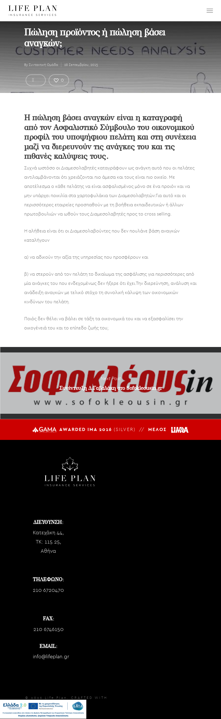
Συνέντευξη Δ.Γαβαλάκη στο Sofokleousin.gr (110, 383)
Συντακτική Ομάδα (43, 65)
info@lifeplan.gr (51, 657)
